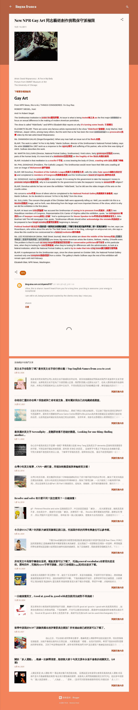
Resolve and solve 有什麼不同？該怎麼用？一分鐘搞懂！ (45, 498)
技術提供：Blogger (69, 697)
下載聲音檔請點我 (22, 91)
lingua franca (25, 6)
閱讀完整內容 (117, 391)
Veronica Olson (74, 703)
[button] (122, 20)
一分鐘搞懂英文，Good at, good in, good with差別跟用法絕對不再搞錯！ (54, 596)
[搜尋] (127, 7)
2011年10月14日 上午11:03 (63, 284)
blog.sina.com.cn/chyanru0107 (38, 284)
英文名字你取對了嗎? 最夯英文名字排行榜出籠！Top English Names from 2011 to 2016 (62, 368)
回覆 (27, 307)
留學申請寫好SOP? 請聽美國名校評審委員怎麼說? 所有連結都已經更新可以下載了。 (60, 627)
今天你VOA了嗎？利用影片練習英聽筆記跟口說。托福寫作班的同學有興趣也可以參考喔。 (63, 529)
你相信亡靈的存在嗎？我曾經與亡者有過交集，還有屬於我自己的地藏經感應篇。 (58, 400)
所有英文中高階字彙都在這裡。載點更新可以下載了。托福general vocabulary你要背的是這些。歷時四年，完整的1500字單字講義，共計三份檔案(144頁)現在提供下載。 (64, 563)
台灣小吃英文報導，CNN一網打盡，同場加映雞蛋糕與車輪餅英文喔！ (52, 466)
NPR (23, 273)
